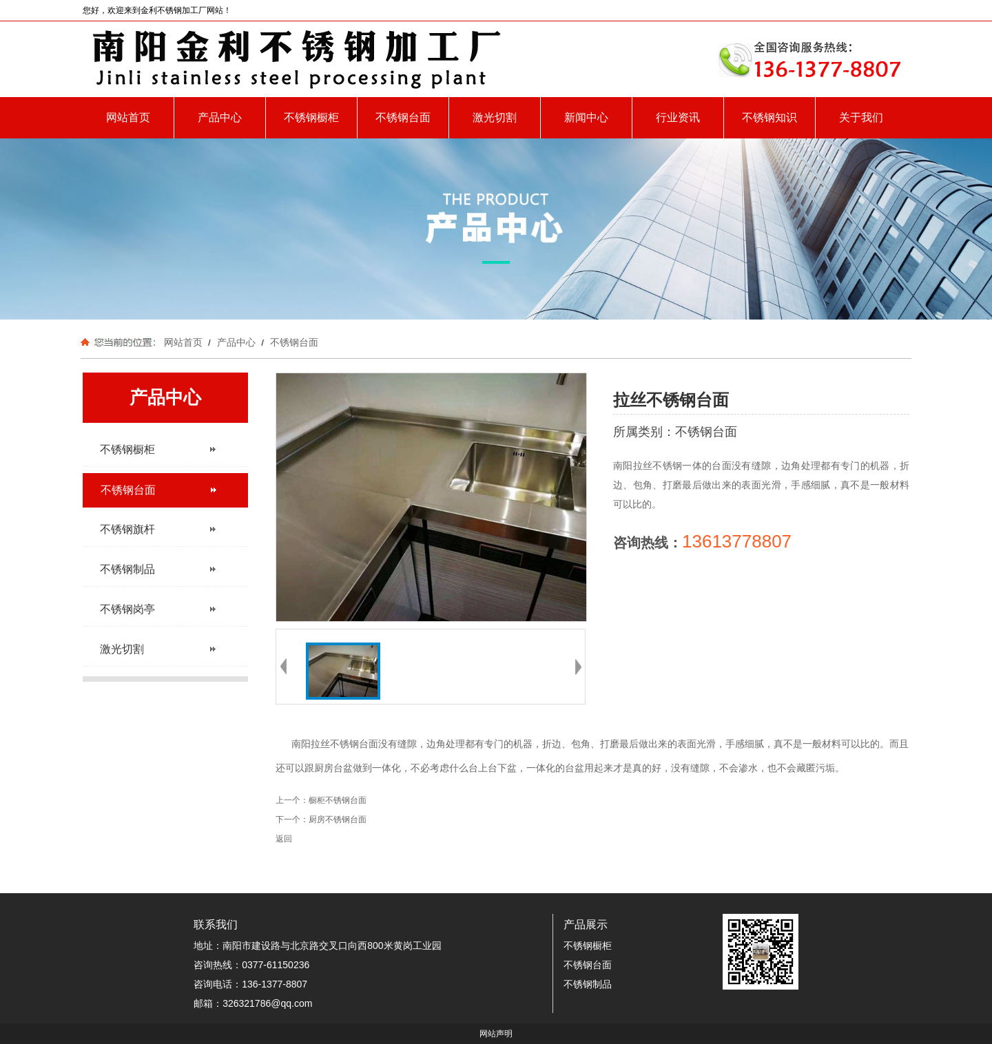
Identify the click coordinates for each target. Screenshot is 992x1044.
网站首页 (128, 117)
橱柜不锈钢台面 (337, 800)
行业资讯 (678, 117)
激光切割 (495, 117)
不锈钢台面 (403, 117)
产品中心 (220, 117)
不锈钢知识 (769, 117)
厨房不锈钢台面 (337, 819)
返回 (284, 839)
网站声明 (496, 1033)
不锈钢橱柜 (311, 117)
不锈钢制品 (588, 984)
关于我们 (861, 117)
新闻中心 (586, 117)
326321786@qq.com (267, 1003)
